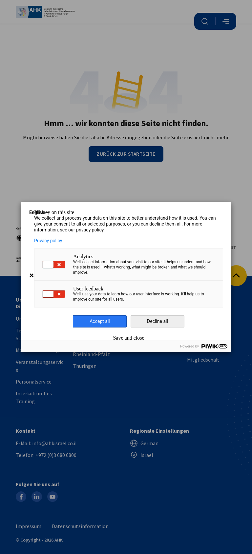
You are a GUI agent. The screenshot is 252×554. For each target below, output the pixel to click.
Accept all (100, 321)
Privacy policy (48, 240)
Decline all (157, 321)
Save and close (128, 338)
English (39, 212)
